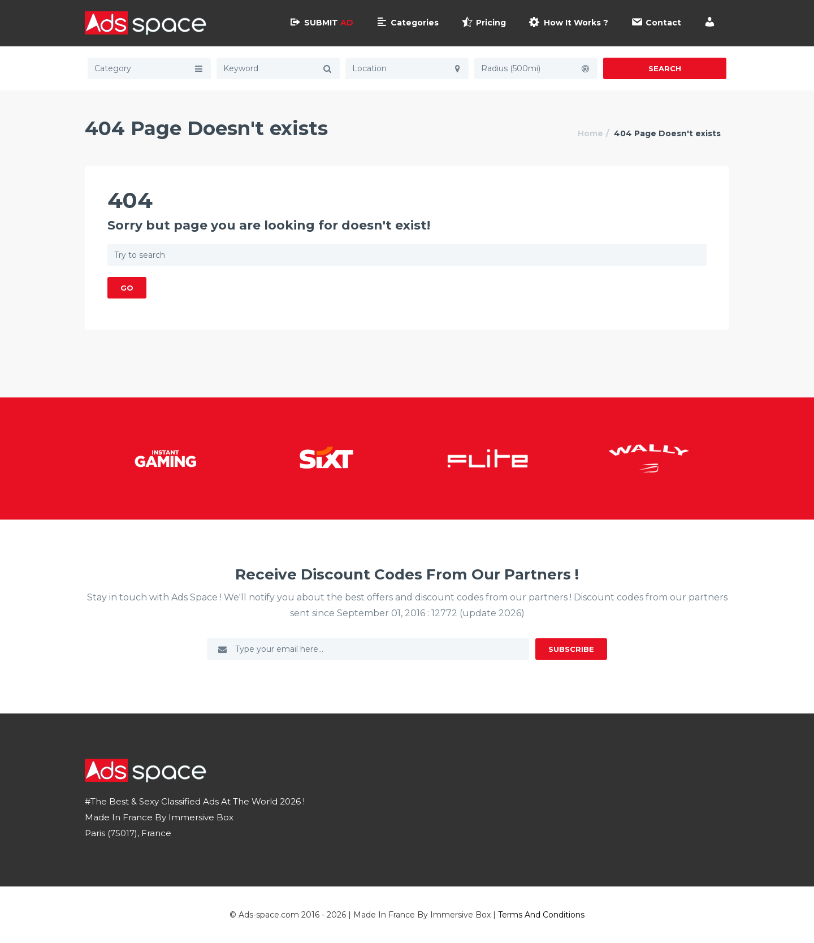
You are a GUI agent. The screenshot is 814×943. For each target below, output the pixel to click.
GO (126, 287)
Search (664, 68)
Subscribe (571, 649)
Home (590, 133)
